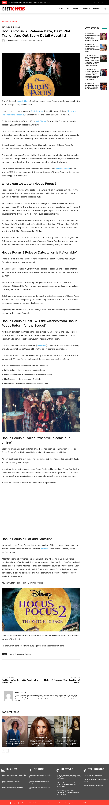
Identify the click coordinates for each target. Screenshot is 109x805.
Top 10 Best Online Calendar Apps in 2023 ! (96, 779)
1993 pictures (36, 111)
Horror (28, 654)
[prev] (56, 2)
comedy (11, 654)
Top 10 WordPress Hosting (93, 773)
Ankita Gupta (13, 40)
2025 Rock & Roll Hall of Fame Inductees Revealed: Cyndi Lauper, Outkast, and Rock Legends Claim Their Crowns (92, 75)
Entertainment (12, 21)
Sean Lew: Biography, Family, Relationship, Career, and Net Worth (15, 743)
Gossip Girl (41, 345)
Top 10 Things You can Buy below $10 (40, 774)
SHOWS (17, 27)
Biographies (14, 739)
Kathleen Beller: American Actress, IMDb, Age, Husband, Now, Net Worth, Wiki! (68, 783)
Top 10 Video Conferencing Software (11, 780)
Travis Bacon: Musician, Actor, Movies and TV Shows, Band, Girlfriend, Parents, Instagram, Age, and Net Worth (67, 742)
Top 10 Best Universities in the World (39, 787)
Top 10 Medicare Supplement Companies (39, 780)
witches (44, 549)
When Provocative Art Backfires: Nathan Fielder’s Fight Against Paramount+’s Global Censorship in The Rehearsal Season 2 (92, 61)
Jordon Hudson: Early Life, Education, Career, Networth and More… (92, 49)
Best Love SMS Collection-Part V (94, 784)
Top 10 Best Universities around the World (14, 774)
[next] (60, 2)
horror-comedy (63, 169)
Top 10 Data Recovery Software (12, 786)
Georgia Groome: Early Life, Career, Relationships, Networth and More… (92, 38)
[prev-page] (3, 750)
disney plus (20, 654)
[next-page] (7, 750)
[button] (105, 9)
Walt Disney (41, 121)
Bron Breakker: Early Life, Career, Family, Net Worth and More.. (92, 87)
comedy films (22, 101)
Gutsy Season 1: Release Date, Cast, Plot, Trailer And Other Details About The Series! (69, 775)
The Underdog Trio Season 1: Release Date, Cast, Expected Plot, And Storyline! (68, 791)
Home (4, 21)
